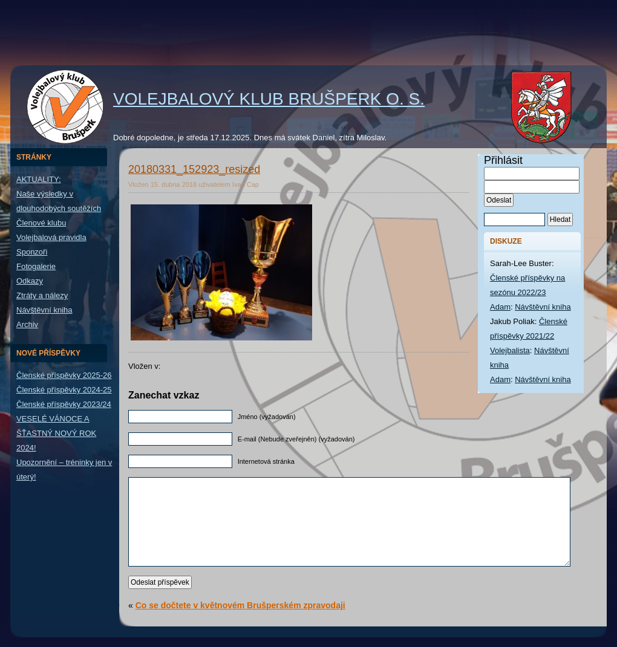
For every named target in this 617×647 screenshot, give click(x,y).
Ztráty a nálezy (42, 295)
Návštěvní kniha (44, 309)
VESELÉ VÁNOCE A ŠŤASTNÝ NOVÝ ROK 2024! (56, 433)
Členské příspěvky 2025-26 (64, 375)
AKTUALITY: (38, 179)
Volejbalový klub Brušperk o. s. (269, 98)
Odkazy (29, 280)
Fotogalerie (36, 266)
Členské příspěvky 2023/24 (63, 404)
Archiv (27, 324)
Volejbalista (510, 350)
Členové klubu (41, 222)
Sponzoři (31, 251)
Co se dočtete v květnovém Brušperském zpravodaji (240, 605)
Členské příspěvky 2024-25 (64, 389)
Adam (500, 306)
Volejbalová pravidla (51, 237)
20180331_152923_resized (194, 169)
